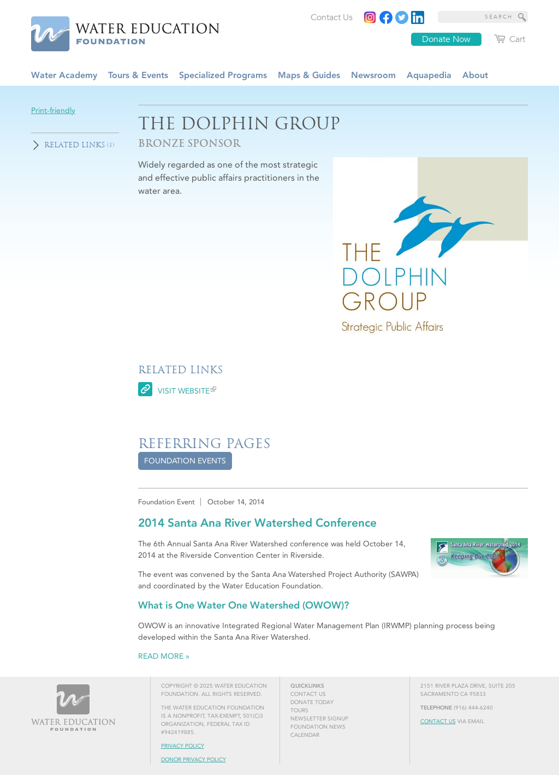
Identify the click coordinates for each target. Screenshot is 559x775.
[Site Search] (522, 17)
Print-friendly (53, 110)
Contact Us (438, 721)
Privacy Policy (182, 746)
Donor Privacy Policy (193, 759)
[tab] (185, 461)
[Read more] (417, 17)
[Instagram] (370, 17)
